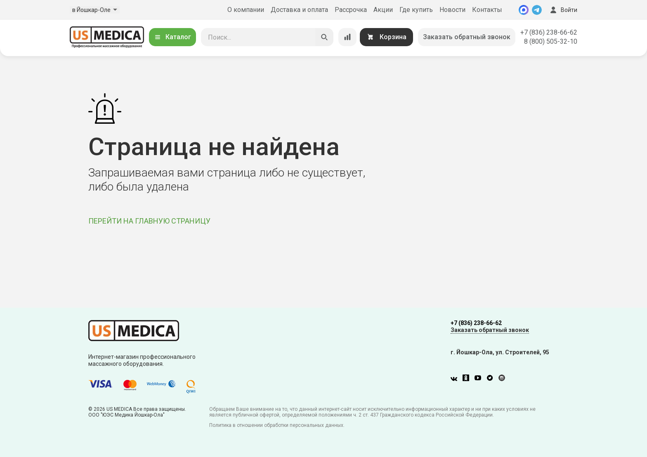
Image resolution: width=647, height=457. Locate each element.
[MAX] (524, 10)
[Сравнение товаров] (347, 37)
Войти (562, 10)
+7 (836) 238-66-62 (548, 32)
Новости (452, 10)
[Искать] (324, 37)
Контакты (487, 10)
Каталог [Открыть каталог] (172, 37)
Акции (383, 10)
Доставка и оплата (299, 10)
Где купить (416, 10)
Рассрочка (351, 10)
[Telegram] (537, 10)
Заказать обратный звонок (466, 37)
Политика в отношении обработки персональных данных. (277, 425)
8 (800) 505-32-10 (550, 41)
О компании (245, 10)
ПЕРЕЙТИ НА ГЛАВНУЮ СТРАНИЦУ (149, 221)
